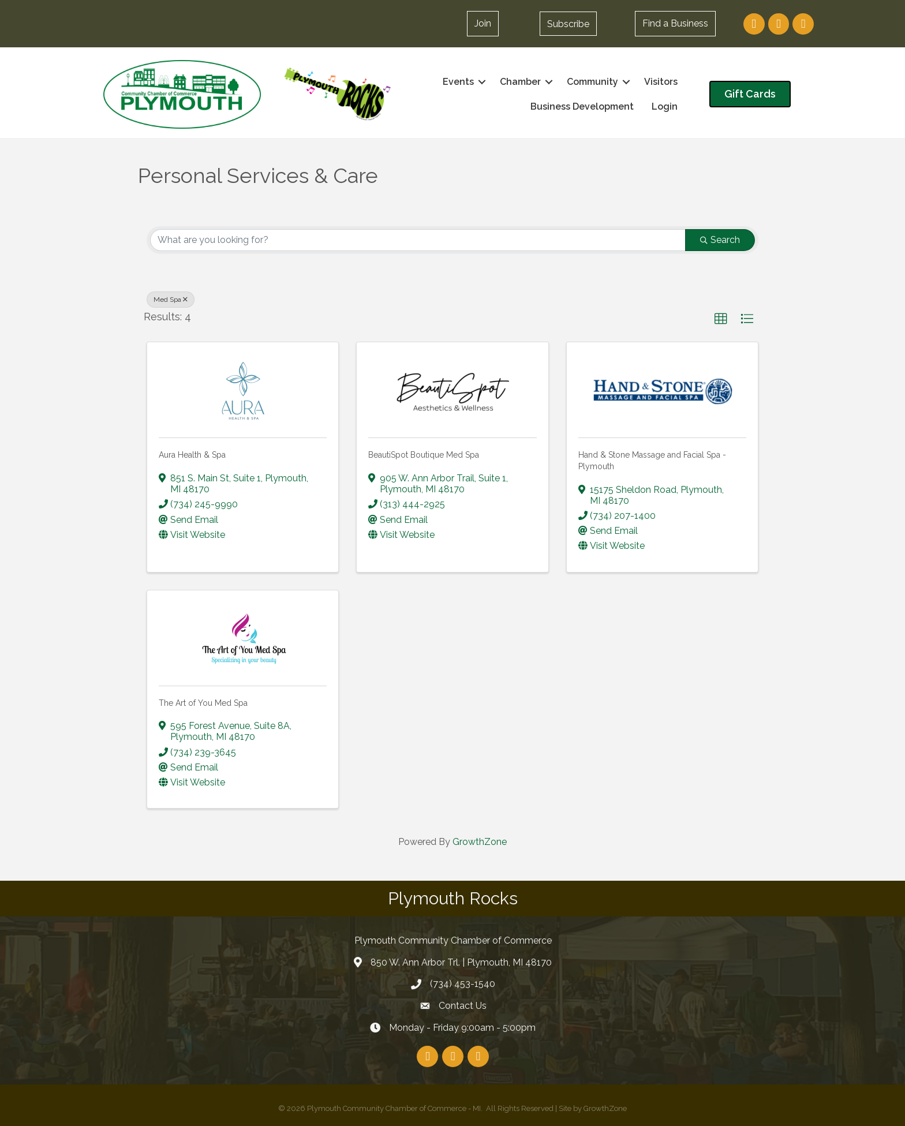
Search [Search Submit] (720, 239)
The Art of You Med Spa (203, 703)
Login (665, 106)
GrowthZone (479, 841)
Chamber (520, 81)
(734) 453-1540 (462, 983)
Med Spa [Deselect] (171, 299)
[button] (568, 24)
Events (458, 81)
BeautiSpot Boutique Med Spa (423, 454)
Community (592, 81)
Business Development (582, 106)
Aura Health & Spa (192, 454)
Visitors (661, 81)
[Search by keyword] (418, 240)
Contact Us (463, 1005)
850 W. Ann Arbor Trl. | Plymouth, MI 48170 (461, 962)
